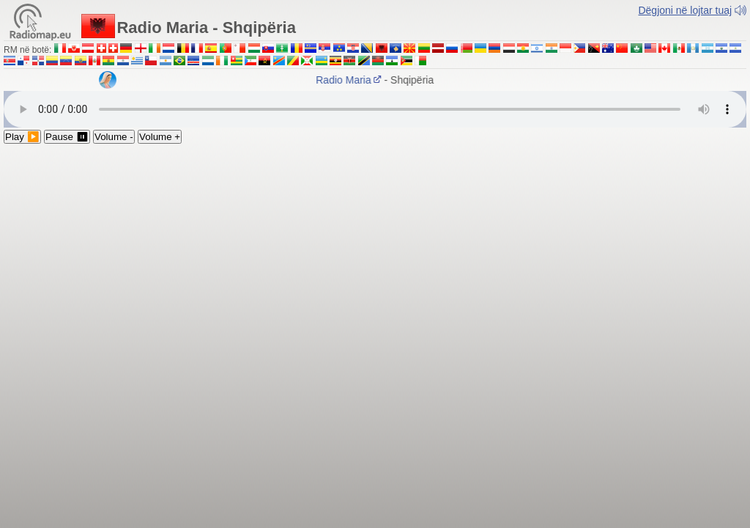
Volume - (113, 136)
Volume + (159, 136)
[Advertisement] (375, 253)
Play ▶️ (22, 136)
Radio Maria (352, 80)
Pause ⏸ (67, 136)
